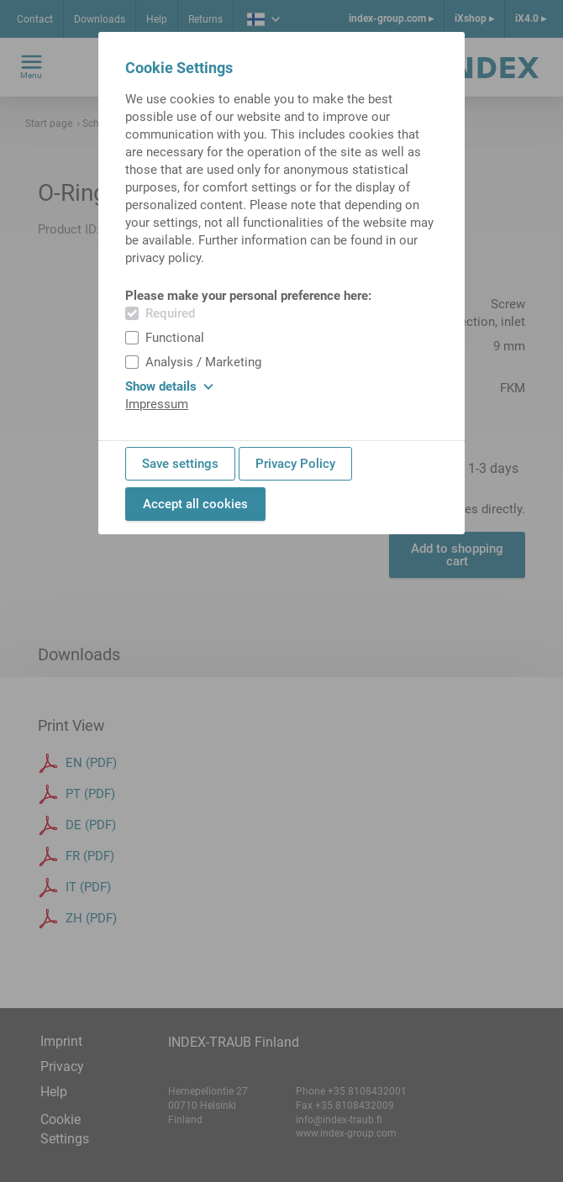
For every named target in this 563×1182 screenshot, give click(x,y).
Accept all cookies (195, 504)
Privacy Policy (295, 463)
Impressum (156, 404)
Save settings (180, 463)
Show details (169, 386)
